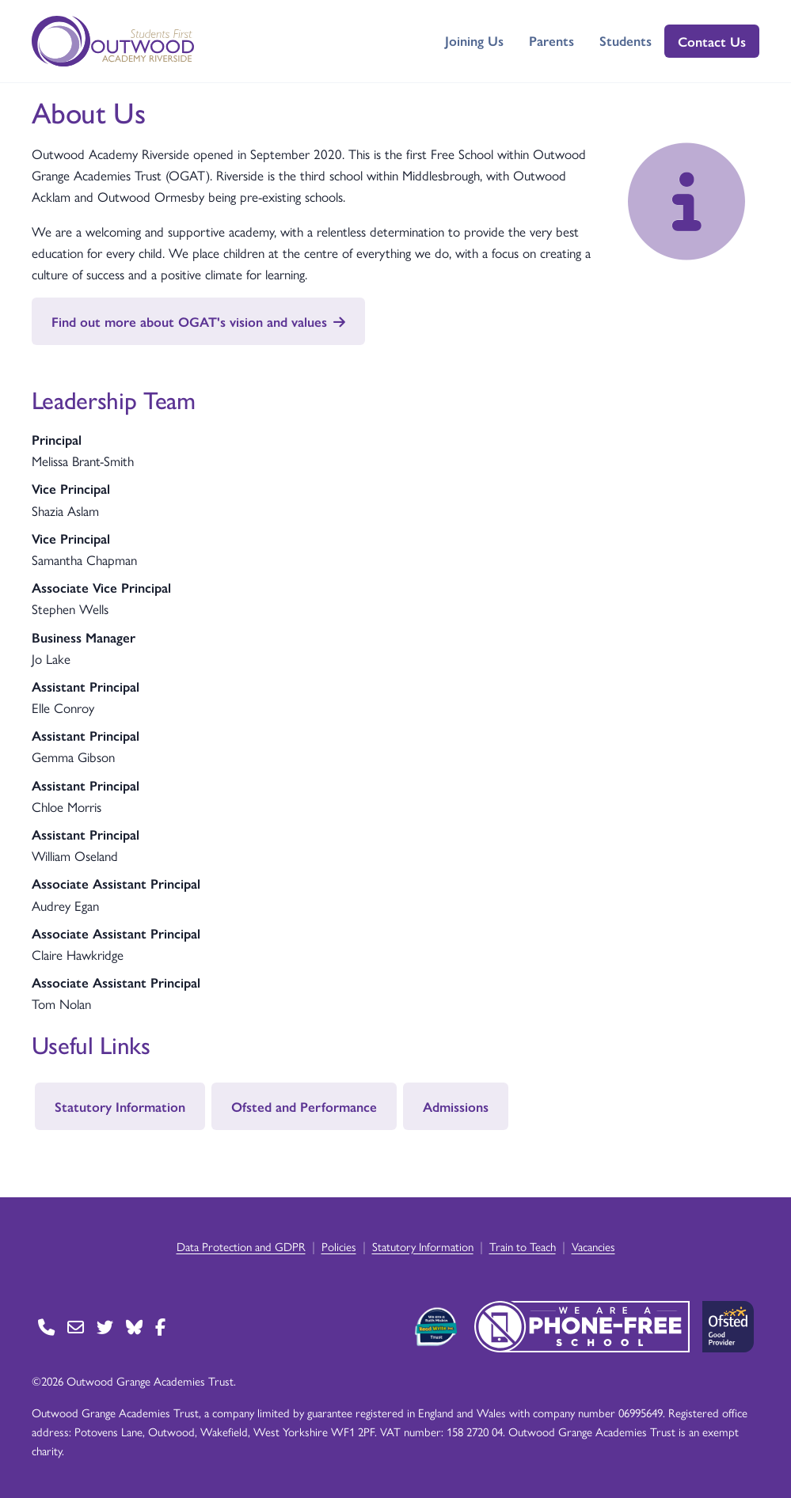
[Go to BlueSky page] (134, 1326)
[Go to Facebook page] (160, 1326)
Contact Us (712, 41)
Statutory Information (120, 1106)
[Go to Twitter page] (105, 1326)
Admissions (456, 1106)
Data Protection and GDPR (241, 1246)
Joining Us (474, 40)
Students (625, 40)
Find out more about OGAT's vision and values (198, 321)
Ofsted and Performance (304, 1106)
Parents (551, 40)
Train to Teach (522, 1246)
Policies (338, 1246)
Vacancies (593, 1246)
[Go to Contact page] (46, 1326)
